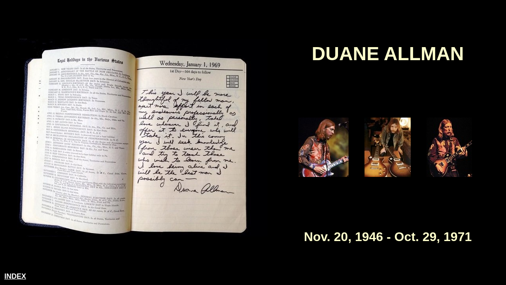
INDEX (15, 276)
